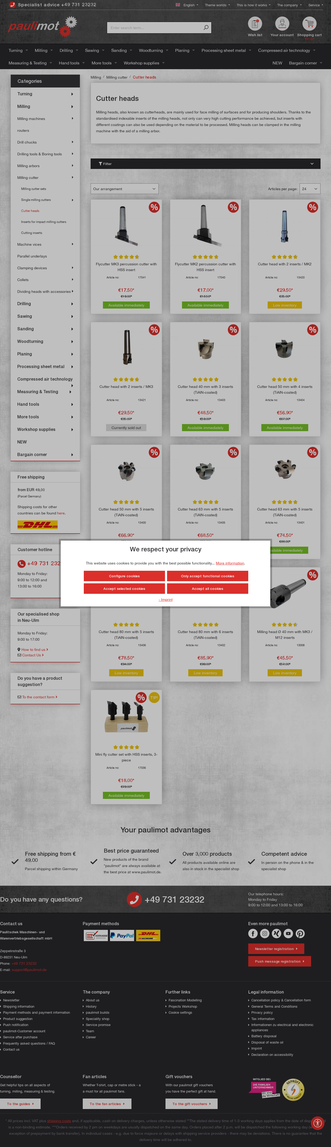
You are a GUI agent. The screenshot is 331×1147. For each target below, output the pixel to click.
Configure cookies (124, 576)
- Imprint (166, 599)
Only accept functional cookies (207, 576)
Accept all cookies (207, 588)
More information (230, 563)
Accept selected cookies (124, 588)
